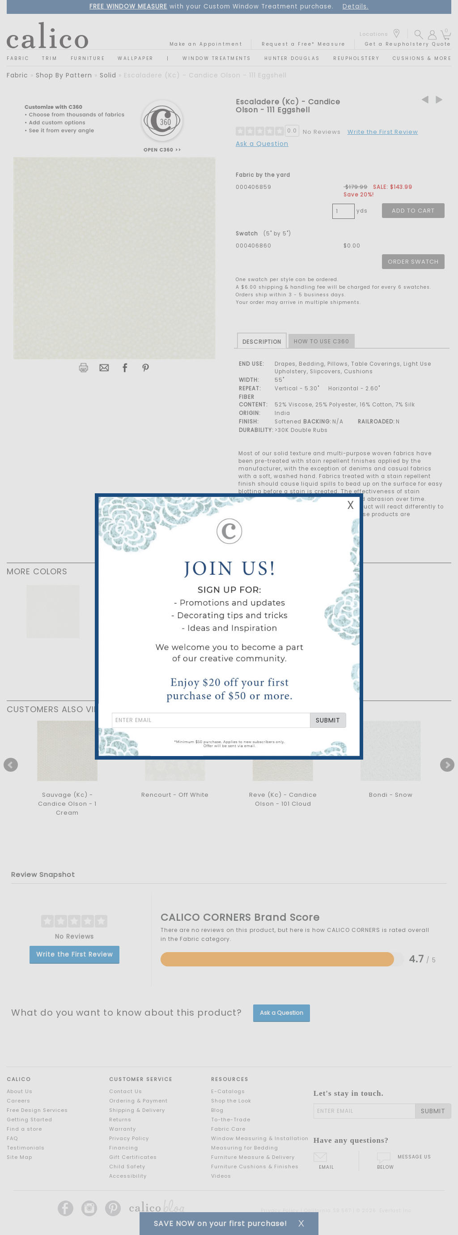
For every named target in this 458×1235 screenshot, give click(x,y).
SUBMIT (328, 720)
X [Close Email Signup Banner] (350, 505)
